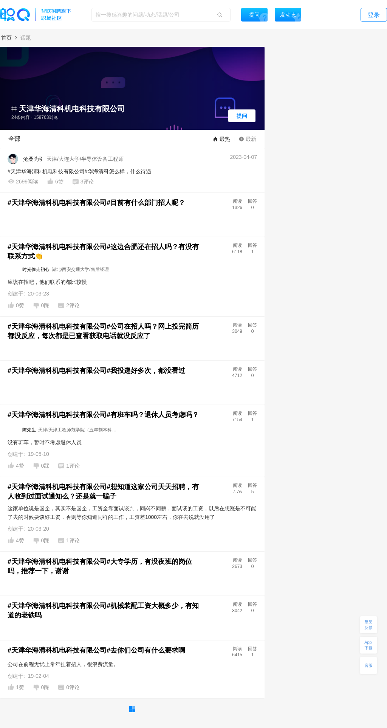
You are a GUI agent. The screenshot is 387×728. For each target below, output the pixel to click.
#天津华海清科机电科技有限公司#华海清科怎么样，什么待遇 (79, 171)
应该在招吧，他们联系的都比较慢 (47, 282)
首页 (6, 38)
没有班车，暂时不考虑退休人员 (45, 442)
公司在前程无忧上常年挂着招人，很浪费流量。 (63, 664)
